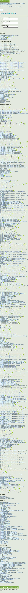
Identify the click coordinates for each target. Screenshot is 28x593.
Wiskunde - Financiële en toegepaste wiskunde (9, 488)
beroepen (7, 4)
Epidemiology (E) (3, 324)
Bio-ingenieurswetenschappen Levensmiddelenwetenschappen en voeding (13, 222)
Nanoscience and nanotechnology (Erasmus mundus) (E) (11, 440)
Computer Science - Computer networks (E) (9, 292)
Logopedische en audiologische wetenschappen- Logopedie (12, 166)
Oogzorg (2, 93)
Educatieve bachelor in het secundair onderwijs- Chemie (11, 64)
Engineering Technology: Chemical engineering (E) (10, 122)
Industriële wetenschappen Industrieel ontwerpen (10, 365)
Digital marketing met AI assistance (7, 558)
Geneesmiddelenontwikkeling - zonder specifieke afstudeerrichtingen (14, 336)
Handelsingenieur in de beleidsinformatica (8, 135)
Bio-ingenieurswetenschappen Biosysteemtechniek (10, 201)
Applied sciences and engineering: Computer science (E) (11, 184)
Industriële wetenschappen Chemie (7, 349)
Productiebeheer (3, 39)
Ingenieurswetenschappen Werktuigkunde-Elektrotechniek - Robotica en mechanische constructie (12, 421)
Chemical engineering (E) (5, 280)
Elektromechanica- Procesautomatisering (8, 75)
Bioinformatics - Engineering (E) (6, 228)
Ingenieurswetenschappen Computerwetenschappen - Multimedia (13, 398)
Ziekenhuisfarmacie (4, 542)
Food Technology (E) (4, 329)
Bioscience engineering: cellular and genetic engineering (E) (12, 268)
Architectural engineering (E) (5, 187)
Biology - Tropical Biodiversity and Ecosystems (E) (10, 239)
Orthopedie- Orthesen (4, 95)
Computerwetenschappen (5, 120)
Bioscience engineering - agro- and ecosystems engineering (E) (13, 266)
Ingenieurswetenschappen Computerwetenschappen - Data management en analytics (12, 397)
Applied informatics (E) (4, 182)
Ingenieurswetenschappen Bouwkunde (8, 389)
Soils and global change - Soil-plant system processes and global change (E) (13, 471)
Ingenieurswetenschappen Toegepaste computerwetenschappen (13, 409)
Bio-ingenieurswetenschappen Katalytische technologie (11, 217)
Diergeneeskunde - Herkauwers (6, 297)
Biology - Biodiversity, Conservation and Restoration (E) (11, 235)
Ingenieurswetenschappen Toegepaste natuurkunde (10, 410)
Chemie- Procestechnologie (5, 60)
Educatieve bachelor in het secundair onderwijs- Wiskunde (12, 70)
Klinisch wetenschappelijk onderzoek (7, 566)
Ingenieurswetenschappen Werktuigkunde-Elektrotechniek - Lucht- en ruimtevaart (13, 417)
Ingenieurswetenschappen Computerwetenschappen (11, 393)
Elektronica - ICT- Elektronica (6, 76)
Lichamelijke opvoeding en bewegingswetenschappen (11, 164)
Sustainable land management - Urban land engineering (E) (12, 480)
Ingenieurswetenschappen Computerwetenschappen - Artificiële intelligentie (13, 395)
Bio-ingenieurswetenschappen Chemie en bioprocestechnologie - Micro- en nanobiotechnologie (13, 213)
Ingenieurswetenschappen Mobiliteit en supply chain (10, 406)
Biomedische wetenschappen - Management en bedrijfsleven (12, 258)
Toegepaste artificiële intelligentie (6, 579)
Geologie (2, 132)
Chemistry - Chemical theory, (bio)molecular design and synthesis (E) (14, 285)
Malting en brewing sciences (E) (6, 567)
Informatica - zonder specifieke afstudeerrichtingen (10, 381)
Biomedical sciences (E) (5, 248)
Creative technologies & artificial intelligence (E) (9, 61)
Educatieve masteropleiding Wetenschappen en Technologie (12, 302)
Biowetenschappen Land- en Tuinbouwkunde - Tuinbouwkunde (13, 276)
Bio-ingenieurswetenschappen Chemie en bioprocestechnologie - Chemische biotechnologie (13, 211)
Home (1, 6)
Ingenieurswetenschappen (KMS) (7, 148)
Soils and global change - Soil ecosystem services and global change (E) (14, 469)
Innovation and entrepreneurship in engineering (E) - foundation (13, 563)
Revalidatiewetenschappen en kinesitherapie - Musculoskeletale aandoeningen (13, 463)
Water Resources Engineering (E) (7, 487)
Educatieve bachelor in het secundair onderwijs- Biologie (11, 63)
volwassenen (2, 4)
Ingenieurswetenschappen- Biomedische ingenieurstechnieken (12, 146)
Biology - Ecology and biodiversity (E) (7, 236)
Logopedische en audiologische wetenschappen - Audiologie (12, 425)
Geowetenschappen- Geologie (6, 134)
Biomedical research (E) (5, 242)
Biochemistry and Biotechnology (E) (7, 226)
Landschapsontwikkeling (5, 497)
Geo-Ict (1, 560)
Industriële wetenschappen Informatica (8, 366)
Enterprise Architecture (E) (5, 507)
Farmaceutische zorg (4, 327)
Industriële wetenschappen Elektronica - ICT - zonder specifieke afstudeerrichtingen (13, 360)
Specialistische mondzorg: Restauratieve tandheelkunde (11, 533)
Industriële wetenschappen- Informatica (8, 140)
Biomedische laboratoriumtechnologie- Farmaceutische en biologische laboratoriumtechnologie (12, 52)
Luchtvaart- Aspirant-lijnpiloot (6, 86)
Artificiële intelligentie (4, 107)
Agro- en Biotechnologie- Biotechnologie (8, 44)
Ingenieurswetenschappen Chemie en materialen (10, 390)
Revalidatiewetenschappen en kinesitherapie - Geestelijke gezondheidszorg (11, 460)
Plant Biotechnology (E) (5, 523)
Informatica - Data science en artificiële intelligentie (10, 379)
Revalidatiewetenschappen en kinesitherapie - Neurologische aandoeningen (12, 458)
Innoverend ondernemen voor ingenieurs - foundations (11, 565)
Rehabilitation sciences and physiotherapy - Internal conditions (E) (13, 450)
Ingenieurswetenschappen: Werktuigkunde (8, 161)
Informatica (2, 145)
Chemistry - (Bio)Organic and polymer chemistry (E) (10, 283)
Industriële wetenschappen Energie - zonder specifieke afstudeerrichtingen (11, 364)
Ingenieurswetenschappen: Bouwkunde (8, 150)
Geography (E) (3, 339)
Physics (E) (2, 448)
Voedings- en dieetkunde (5, 101)
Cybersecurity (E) (3, 506)
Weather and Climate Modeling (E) (7, 582)
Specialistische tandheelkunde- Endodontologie (9, 534)
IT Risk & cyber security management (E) (8, 516)
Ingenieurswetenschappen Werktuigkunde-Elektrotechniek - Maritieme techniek (12, 419)
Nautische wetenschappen (5, 170)
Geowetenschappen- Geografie (6, 133)
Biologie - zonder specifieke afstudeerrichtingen (9, 234)
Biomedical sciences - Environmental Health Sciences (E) (11, 244)
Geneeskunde (3, 129)
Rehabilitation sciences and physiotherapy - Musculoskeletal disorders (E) (12, 452)
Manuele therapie (3, 519)
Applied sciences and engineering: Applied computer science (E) (13, 183)
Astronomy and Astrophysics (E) (6, 190)
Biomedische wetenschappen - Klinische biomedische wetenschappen (11, 257)
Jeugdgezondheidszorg (5, 517)
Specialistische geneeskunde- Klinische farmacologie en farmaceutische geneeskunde (11, 527)
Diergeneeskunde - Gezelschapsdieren (8, 296)
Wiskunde (2, 175)
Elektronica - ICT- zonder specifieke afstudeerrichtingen (11, 78)
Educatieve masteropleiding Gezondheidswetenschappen (11, 301)
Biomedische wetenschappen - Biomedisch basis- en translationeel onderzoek (13, 253)
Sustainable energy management (7, 498)
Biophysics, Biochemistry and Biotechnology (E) (9, 265)
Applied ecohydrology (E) (5, 181)
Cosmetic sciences (4, 556)
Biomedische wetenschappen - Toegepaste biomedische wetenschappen (11, 264)
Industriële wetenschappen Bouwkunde (8, 347)
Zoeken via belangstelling (16, 6)
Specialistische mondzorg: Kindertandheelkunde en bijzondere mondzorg (12, 530)
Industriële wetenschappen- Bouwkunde (8, 136)
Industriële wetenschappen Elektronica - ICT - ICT (10, 356)
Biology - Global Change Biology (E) (7, 237)
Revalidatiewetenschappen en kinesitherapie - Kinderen (11, 461)
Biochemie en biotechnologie (6, 115)
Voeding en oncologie (4, 581)
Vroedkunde (2, 102)
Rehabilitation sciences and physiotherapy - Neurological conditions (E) (13, 454)
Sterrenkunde (3, 473)
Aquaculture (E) (3, 185)
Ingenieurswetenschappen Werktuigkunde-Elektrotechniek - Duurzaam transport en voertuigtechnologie (12, 413)
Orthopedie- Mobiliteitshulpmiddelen (7, 94)
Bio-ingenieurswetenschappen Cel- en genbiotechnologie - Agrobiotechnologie (12, 204)
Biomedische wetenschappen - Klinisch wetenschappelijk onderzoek (14, 254)
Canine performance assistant (6, 554)
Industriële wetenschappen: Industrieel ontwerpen (10, 144)
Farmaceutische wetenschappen (6, 125)
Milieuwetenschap (3, 437)
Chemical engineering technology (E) (7, 281)
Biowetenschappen (4, 118)
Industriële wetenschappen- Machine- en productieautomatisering (13, 141)
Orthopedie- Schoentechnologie (6, 97)
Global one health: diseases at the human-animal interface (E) (12, 510)
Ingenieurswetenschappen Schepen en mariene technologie (12, 408)
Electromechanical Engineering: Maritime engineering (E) (11, 316)
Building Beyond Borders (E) (6, 553)
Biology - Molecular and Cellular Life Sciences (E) (10, 238)
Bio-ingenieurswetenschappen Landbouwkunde (9, 220)
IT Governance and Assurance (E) (7, 514)
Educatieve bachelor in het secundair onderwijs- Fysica (11, 66)
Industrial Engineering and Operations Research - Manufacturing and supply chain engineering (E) (14, 372)
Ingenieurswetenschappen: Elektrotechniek (8, 157)
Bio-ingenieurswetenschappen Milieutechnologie (10, 223)
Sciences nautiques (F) (4, 173)
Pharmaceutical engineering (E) (6, 446)
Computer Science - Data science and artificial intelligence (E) (12, 293)
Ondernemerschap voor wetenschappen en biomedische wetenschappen (11, 573)
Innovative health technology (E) (6, 513)
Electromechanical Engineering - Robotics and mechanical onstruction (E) (12, 311)
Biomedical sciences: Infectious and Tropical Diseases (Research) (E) (13, 249)
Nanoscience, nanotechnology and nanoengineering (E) (11, 441)
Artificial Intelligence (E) (4, 502)
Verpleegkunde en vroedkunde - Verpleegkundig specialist (12, 486)
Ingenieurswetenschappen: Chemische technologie (10, 152)
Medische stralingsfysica (5, 521)
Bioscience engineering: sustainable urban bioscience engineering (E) (13, 271)
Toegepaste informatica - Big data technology (9, 485)
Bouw (1, 55)
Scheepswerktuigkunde (5, 172)
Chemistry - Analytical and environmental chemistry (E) (11, 284)
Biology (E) (2, 240)
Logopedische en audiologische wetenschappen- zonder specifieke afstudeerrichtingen (13, 168)
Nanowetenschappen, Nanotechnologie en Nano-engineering (12, 442)
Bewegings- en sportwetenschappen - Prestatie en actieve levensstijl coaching (14, 196)
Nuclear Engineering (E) (5, 522)
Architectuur (2, 106)
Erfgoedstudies (3, 325)
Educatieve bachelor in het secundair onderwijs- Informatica (12, 67)
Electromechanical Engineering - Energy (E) (9, 309)
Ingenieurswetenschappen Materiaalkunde (8, 405)
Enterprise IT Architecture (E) (6, 508)
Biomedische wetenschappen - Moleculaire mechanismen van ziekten (12, 262)
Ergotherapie (2, 81)
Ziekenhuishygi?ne (4, 543)
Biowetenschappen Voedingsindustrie (7, 277)
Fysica (1, 127)
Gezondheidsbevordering (5, 342)
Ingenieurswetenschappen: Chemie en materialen (10, 151)
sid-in (10, 4)
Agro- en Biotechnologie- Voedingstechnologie (9, 49)
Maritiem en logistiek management (7, 429)
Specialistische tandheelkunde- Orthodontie (9, 537)
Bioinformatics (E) (3, 496)
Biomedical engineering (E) (5, 241)
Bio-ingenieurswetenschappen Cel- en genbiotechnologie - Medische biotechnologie (14, 206)
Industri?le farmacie (4, 512)
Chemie (1, 119)
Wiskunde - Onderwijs (4, 491)
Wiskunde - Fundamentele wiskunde (7, 490)
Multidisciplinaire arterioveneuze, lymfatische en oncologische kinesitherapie (12, 569)
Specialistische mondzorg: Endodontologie (8, 528)
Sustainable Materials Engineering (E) (7, 481)
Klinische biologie (3, 518)
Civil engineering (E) (4, 290)
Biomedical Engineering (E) (5, 552)
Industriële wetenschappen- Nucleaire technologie (10, 142)
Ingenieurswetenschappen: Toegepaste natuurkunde (10, 160)
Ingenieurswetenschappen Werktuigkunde (8, 411)
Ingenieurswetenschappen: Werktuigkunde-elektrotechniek (12, 162)
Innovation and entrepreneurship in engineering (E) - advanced (12, 562)
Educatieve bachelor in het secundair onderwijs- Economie (12, 65)
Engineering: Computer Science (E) (7, 320)
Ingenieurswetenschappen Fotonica (7, 404)
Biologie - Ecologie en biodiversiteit (7, 232)
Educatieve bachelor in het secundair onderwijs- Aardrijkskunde (13, 62)
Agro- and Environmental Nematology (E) (8, 180)
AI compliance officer (4, 548)
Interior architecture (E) (4, 424)
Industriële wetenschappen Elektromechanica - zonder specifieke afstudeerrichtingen (13, 353)
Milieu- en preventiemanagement (6, 436)
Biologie (1, 116)
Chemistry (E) (3, 289)
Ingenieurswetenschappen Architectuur (8, 383)
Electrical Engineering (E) (5, 307)
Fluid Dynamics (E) (4, 509)
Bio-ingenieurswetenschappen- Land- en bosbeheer (10, 111)
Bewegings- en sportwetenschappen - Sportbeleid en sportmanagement (11, 198)
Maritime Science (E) (4, 520)
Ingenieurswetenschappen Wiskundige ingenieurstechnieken (12, 422)
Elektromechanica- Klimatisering (6, 73)
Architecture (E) (3, 188)
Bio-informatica (3, 200)
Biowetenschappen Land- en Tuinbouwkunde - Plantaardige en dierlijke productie (13, 275)
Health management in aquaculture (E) (8, 343)
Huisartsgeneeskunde (4, 511)
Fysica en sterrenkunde (5, 128)
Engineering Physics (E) (5, 318)
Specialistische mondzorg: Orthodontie (8, 531)
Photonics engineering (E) (5, 447)
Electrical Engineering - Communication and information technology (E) (13, 305)
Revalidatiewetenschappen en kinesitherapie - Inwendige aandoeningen (11, 456)
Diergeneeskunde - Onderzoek (6, 298)
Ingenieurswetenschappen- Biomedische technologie (11, 147)
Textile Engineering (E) (4, 483)
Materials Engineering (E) (5, 430)
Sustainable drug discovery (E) (6, 477)
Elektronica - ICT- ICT (4, 77)
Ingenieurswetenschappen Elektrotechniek (8, 402)
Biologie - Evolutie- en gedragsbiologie (8, 233)
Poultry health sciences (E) (5, 576)
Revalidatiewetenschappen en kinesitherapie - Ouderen (11, 464)
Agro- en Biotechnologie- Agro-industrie (8, 43)
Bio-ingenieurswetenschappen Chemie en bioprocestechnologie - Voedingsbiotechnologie (13, 215)
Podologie (2, 98)
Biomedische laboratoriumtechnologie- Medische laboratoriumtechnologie (10, 54)
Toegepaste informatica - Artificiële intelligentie (9, 484)
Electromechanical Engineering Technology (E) (9, 315)
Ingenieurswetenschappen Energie (7, 403)
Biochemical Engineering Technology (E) (8, 224)
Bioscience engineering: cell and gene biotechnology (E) (11, 267)
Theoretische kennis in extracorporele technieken (10, 578)
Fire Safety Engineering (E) (5, 328)
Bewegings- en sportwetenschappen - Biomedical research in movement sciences (12, 192)
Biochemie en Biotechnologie (6, 225)
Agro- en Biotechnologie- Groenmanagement (9, 46)
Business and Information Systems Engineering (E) (10, 278)
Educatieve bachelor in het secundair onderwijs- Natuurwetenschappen (9, 69)
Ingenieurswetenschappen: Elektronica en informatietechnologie (13, 156)
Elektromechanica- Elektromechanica (7, 72)
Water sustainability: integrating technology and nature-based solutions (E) (12, 540)
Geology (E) (2, 341)
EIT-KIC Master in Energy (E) (6, 303)
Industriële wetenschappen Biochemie (7, 346)
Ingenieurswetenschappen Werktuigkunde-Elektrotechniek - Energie (14, 414)
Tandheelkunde (3, 174)
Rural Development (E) (4, 465)
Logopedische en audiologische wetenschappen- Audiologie (12, 165)
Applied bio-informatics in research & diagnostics (10, 550)
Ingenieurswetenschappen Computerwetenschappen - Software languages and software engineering (13, 400)
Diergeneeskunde (3, 121)
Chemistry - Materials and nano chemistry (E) (9, 287)
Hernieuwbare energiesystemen (6, 36)
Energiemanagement (4, 79)
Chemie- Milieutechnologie (5, 59)
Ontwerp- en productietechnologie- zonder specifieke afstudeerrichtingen (10, 92)
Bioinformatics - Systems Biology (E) (7, 231)
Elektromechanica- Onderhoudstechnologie (9, 74)
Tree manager (3, 580)
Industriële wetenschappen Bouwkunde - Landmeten (10, 348)
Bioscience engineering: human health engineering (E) (11, 270)
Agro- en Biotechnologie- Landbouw (7, 47)
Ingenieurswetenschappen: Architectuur (8, 149)
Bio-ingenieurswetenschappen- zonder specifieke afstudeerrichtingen (14, 113)
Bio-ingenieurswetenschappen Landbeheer (8, 219)
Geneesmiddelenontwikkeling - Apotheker (8, 334)
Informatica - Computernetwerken (7, 378)
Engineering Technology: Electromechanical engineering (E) (12, 123)
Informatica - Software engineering (7, 380)
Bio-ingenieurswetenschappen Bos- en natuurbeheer (10, 202)
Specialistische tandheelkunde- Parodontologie (9, 538)
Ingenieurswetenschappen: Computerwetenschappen (11, 155)
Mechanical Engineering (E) (5, 434)
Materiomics (2, 431)
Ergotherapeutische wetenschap (6, 326)
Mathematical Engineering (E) (6, 433)
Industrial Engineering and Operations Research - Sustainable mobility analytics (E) (12, 374)
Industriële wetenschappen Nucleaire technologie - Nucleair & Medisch (12, 370)
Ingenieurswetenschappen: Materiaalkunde (9, 159)
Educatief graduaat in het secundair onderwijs (9, 35)
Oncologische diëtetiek (4, 571)
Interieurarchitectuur (4, 163)
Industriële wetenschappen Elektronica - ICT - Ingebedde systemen (13, 357)
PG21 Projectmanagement (5, 574)
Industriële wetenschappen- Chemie (7, 137)
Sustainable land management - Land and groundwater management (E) (11, 479)
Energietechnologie (4, 80)
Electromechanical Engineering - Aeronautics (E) (10, 308)
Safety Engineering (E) (4, 524)
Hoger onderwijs (7, 6)
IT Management (3, 515)
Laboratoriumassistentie (5, 38)
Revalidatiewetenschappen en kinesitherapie (9, 171)
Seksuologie (2, 467)
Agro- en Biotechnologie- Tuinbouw (7, 48)
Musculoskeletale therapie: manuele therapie (9, 570)
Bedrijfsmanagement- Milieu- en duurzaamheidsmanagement (12, 50)
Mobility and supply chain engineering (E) (8, 438)
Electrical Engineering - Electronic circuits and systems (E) (11, 306)
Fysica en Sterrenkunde (5, 332)
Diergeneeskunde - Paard (5, 299)
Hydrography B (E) (4, 561)
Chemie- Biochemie (4, 56)
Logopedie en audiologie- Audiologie (7, 83)
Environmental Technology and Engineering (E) (9, 323)
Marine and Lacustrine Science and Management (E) (11, 427)
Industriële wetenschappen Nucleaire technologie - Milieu (11, 368)
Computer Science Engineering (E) (7, 295)
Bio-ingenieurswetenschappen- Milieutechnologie (10, 112)
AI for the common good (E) (5, 549)
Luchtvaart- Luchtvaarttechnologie (7, 87)
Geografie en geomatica (5, 131)
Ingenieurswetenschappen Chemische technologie (10, 392)
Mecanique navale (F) (4, 169)
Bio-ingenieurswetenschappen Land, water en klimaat (11, 218)
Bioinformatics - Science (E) (5, 229)
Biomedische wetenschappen (6, 117)
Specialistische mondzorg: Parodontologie (8, 532)
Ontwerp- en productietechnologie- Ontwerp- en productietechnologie (9, 90)
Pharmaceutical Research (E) (6, 575)
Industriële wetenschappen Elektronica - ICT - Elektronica (11, 355)
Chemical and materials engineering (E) (8, 279)
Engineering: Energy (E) (5, 321)
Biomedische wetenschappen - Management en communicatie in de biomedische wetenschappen (14, 260)
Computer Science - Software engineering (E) (9, 294)
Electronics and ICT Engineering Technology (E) (9, 317)
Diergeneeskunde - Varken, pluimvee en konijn (9, 300)
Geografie (2, 130)
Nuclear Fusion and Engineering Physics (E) (9, 444)
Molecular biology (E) (4, 439)
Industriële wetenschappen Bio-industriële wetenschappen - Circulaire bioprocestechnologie (12, 345)
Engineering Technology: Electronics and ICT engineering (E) (12, 124)
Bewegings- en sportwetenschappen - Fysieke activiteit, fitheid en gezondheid (13, 194)
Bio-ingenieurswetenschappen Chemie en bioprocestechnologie (13, 209)
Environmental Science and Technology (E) (9, 322)
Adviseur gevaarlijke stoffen (5, 547)
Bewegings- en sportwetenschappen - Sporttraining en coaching (13, 199)
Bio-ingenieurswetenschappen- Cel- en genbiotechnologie (12, 109)
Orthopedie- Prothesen (4, 96)
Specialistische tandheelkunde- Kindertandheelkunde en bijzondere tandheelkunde (13, 536)
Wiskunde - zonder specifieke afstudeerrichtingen (10, 492)
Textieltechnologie (3, 99)
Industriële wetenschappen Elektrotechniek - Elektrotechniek (12, 362)
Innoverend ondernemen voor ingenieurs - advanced (10, 564)
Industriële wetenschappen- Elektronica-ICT (9, 139)
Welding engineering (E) (5, 541)
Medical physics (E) (4, 435)
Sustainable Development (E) (6, 476)
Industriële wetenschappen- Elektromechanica (9, 138)
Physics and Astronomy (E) (5, 449)
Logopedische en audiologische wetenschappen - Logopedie (12, 426)
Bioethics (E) (2, 504)
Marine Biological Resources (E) (6, 428)
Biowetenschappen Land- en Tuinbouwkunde (9, 273)
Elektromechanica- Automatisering (7, 71)
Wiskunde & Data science (5, 176)
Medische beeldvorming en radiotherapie (8, 88)
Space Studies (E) (3, 525)
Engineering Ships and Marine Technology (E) (9, 319)
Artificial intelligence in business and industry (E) (9, 503)
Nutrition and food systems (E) (6, 445)
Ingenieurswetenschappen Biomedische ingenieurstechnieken (12, 387)
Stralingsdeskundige (4, 577)
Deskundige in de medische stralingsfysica (8, 557)
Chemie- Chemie (3, 57)
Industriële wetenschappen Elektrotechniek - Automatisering (12, 361)
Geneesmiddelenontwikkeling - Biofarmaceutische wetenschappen (13, 335)
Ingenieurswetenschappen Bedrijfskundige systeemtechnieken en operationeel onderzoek (13, 386)
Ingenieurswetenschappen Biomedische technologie (10, 388)
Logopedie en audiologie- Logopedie (7, 85)
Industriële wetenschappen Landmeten (8, 367)
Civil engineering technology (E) (6, 291)
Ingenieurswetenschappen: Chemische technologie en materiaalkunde (11, 154)
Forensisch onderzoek (4, 559)
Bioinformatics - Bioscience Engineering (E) (9, 227)
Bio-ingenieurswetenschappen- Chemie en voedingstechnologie (13, 110)
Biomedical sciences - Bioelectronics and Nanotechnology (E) (12, 243)
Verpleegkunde (3, 100)
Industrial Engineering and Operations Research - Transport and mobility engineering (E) (13, 376)
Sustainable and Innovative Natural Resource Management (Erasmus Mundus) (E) (12, 475)
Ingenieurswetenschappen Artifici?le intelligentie (9, 384)
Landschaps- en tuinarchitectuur (6, 83)
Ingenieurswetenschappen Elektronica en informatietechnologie (13, 401)
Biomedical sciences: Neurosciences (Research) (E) (10, 251)
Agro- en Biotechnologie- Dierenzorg (7, 45)
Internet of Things (3, 37)
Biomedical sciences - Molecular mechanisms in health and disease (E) (13, 246)
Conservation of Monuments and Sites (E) (8, 505)
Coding (1, 555)
